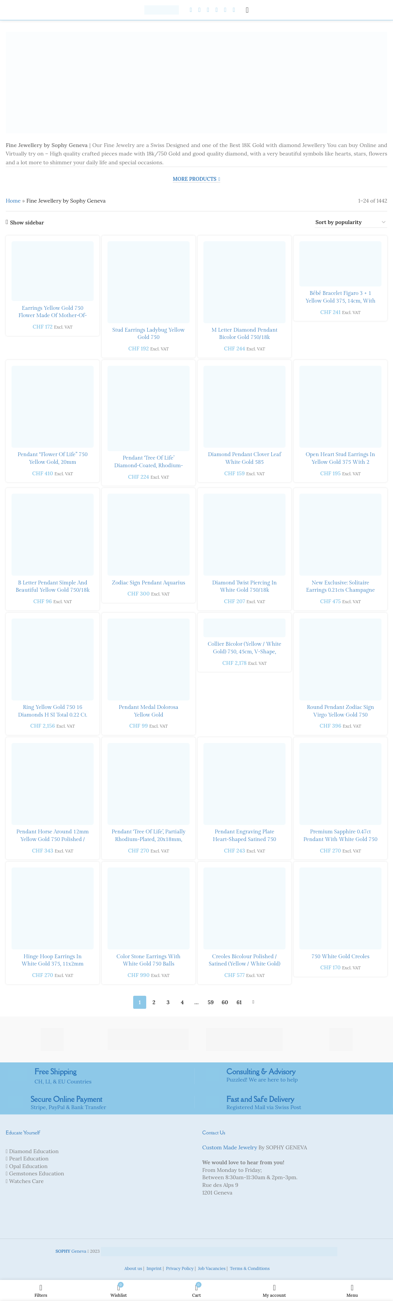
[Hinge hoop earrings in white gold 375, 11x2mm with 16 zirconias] (53, 908)
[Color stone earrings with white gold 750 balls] (148, 908)
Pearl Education (29, 1158)
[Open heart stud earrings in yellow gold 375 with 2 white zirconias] (340, 407)
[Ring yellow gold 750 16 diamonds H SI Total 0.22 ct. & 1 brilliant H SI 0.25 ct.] (53, 659)
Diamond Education (34, 1151)
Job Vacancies (211, 1268)
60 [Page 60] (225, 1002)
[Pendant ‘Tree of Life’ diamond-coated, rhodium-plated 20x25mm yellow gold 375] (148, 408)
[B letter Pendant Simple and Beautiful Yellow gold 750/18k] (53, 535)
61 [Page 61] (239, 1002)
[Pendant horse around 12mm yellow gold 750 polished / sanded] (53, 784)
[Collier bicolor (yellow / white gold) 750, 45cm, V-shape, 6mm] (244, 628)
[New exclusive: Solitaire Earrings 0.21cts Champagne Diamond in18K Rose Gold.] (340, 535)
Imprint (153, 1268)
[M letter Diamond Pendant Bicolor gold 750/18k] (244, 282)
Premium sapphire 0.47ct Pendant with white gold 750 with (341, 839)
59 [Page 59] (211, 1002)
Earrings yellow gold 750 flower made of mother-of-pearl (52, 315)
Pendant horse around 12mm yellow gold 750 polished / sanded (53, 839)
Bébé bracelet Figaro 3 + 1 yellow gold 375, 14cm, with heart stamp (340, 300)
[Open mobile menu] (247, 10)
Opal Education (28, 1166)
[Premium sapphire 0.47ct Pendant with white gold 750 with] (340, 784)
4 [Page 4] (182, 1002)
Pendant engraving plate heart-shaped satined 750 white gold (244, 839)
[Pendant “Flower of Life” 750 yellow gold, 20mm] (53, 407)
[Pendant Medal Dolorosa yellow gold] (148, 659)
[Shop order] (351, 222)
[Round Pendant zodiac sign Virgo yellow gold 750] (340, 659)
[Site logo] (161, 9)
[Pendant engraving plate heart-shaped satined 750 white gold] (244, 784)
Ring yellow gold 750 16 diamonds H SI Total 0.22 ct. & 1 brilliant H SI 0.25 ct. (52, 714)
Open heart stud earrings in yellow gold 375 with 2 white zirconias (340, 462)
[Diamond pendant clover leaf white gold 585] (244, 407)
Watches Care (26, 1181)
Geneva (71, 1251)
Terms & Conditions (249, 1268)
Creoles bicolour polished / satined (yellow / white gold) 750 (244, 964)
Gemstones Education (36, 1173)
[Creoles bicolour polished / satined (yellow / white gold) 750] (244, 908)
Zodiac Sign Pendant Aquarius (148, 583)
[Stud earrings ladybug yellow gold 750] (148, 282)
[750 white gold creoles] (340, 908)
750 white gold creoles (341, 957)
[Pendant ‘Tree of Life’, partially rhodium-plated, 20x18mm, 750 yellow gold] (148, 784)
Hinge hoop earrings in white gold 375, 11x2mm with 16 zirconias (52, 964)
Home (13, 200)
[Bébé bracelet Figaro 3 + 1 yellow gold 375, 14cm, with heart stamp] (340, 263)
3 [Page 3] (168, 1002)
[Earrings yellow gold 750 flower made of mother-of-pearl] (53, 271)
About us (132, 1268)
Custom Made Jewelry (229, 1147)
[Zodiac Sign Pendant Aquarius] (148, 535)
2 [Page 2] (153, 1002)
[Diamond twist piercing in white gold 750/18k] (244, 535)
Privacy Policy (179, 1268)
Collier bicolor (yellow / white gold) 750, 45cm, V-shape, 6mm (244, 651)
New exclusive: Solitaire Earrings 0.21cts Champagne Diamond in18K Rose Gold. (340, 590)
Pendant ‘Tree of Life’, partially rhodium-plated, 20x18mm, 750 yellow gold (149, 839)
